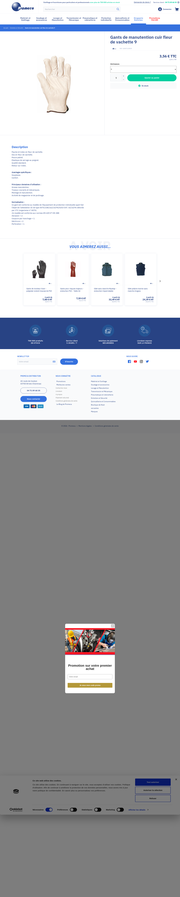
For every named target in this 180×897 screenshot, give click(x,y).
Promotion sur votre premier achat (90, 457)
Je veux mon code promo (90, 475)
